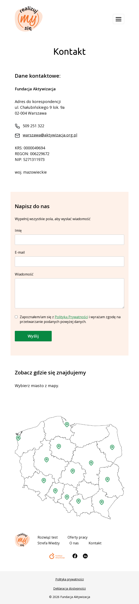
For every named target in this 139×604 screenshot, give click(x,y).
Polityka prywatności (69, 579)
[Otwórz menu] (118, 19)
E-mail (69, 257)
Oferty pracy (78, 537)
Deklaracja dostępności (69, 588)
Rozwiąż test (48, 537)
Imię (69, 235)
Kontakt (95, 543)
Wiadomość (69, 290)
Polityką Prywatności (71, 317)
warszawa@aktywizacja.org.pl (50, 135)
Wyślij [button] (33, 336)
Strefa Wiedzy (49, 543)
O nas (74, 543)
